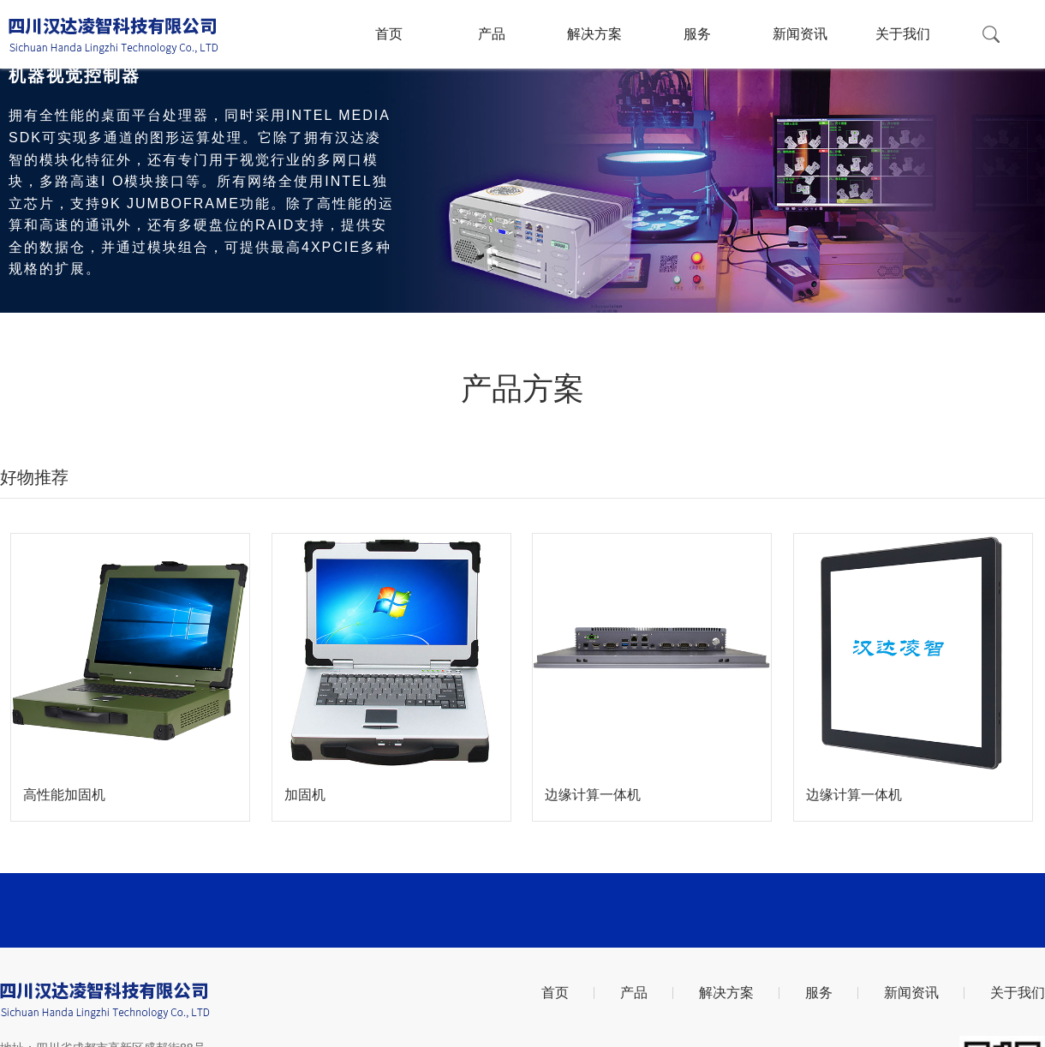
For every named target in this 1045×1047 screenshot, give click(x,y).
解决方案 (594, 34)
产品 (491, 34)
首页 (389, 34)
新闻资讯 (800, 34)
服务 (697, 34)
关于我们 (902, 34)
